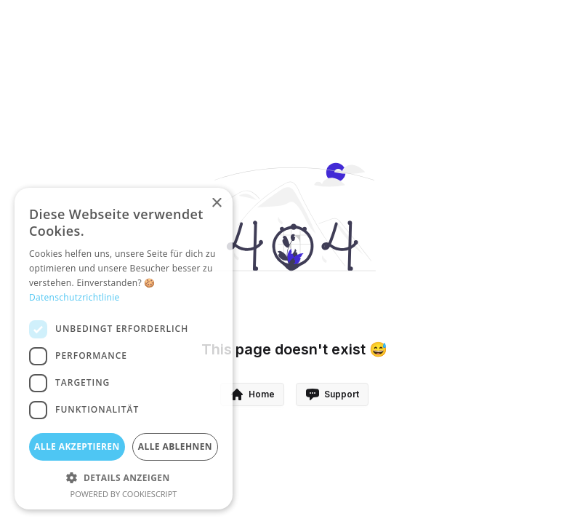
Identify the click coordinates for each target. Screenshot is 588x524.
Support (332, 394)
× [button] (216, 203)
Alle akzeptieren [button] (77, 446)
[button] (123, 477)
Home (252, 394)
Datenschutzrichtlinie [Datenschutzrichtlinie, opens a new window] (74, 297)
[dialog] (124, 348)
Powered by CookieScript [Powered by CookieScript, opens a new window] (124, 493)
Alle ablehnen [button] (175, 446)
